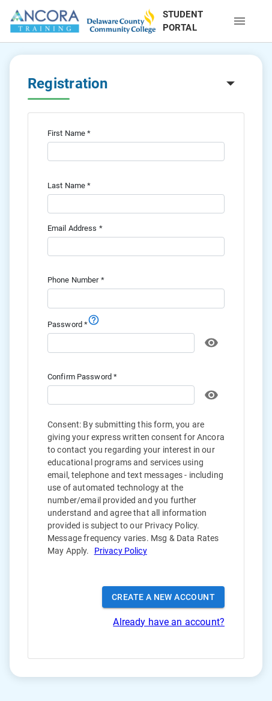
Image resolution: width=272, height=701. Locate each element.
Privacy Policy (120, 551)
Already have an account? (169, 622)
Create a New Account (163, 597)
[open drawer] (240, 21)
